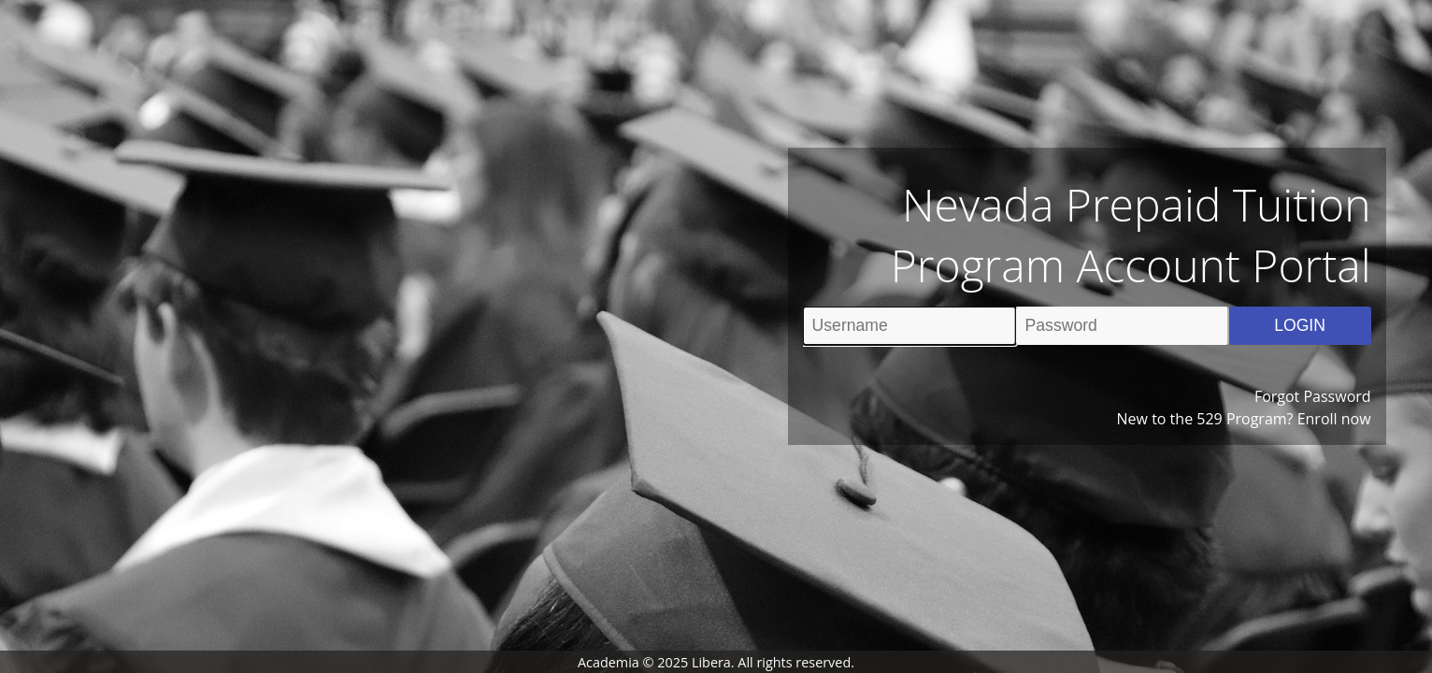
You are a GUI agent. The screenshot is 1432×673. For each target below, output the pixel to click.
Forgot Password (1312, 396)
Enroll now (1334, 418)
